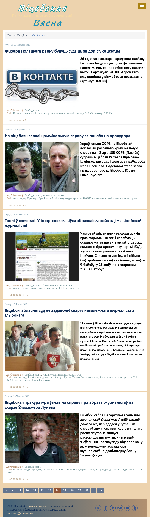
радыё (27, 380)
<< (6, 490)
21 (34, 490)
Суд (79, 374)
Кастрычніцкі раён (77, 469)
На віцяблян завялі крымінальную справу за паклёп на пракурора (67, 136)
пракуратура (65, 198)
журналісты (72, 288)
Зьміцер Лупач (62, 377)
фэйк (33, 288)
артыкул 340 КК (84, 113)
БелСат (19, 380)
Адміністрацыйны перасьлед (59, 374)
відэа (125, 469)
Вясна (47, 22)
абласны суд (20, 377)
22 (42, 490)
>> (100, 490)
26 (72, 490)
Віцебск (17, 469)
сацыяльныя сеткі (64, 113)
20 (27, 490)
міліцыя (93, 469)
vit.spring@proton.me (20, 513)
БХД (61, 288)
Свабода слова (32, 110)
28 (86, 490)
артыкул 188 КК (82, 198)
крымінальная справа (41, 113)
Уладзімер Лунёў (32, 469)
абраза (61, 469)
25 (64, 490)
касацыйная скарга (102, 377)
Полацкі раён (20, 113)
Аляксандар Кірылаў (24, 198)
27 (79, 490)
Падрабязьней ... (18, 120)
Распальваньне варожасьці (57, 285)
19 (19, 490)
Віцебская (42, 8)
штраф (118, 377)
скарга (117, 469)
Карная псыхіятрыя (53, 195)
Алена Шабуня (21, 288)
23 (49, 490)
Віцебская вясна (36, 506)
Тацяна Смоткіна (81, 377)
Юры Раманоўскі (47, 198)
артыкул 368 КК (103, 113)
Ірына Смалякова (41, 380)
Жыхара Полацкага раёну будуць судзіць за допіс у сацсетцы (62, 51)
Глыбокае (33, 377)
